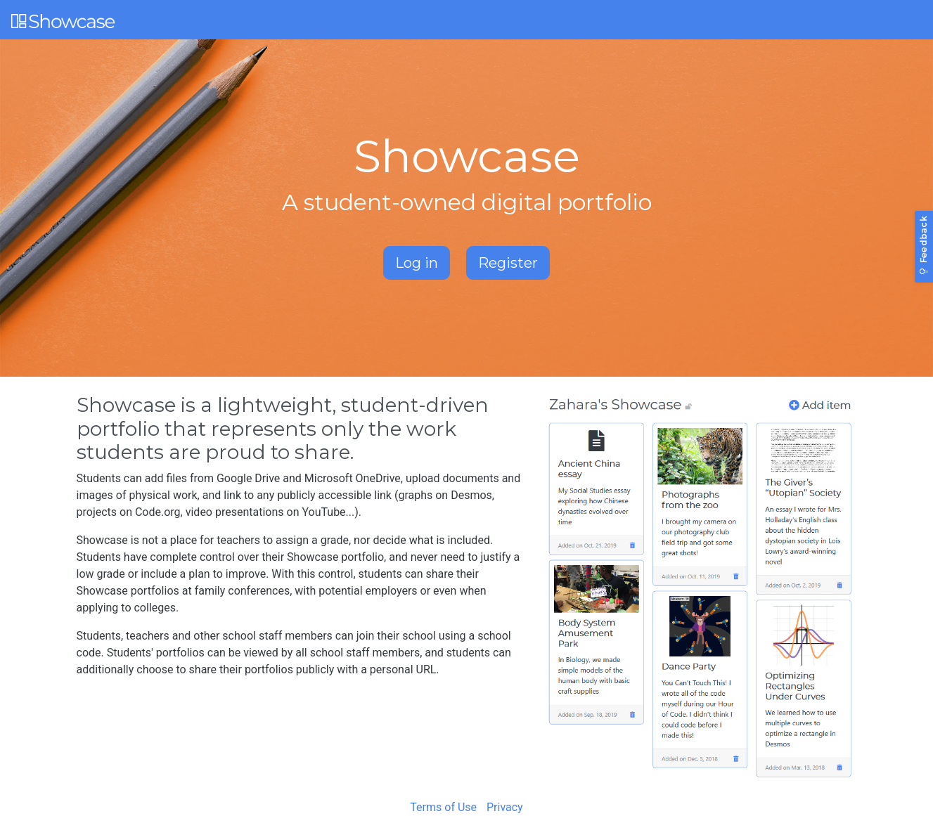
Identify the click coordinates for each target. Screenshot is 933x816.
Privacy (505, 807)
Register (508, 262)
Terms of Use (443, 807)
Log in (416, 262)
